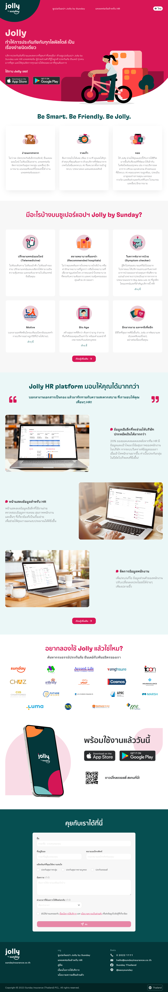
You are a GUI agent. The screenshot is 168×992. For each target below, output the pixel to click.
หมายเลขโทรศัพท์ (94, 851)
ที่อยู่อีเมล (41, 851)
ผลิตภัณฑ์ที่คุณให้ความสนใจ (49, 864)
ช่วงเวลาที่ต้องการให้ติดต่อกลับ (54, 899)
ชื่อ (38, 838)
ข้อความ (43, 877)
